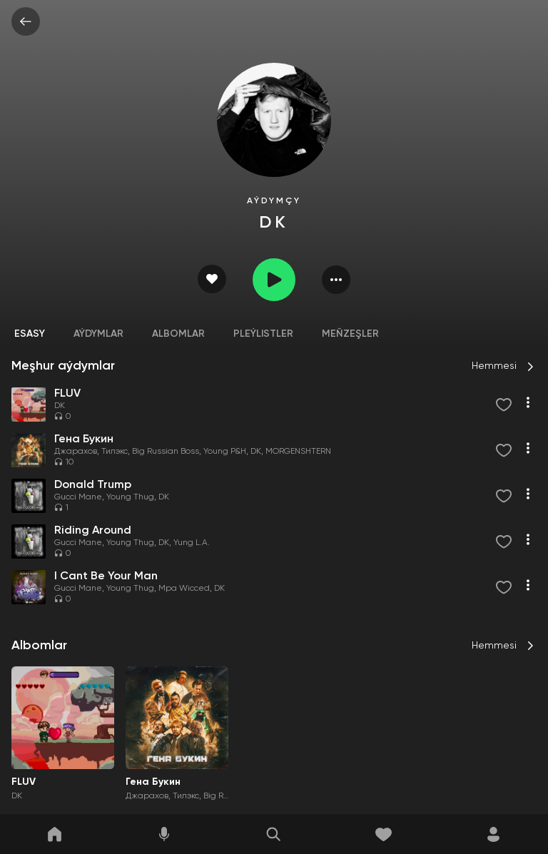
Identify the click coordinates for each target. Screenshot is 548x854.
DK (59, 406)
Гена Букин (153, 782)
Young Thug (130, 497)
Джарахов (75, 451)
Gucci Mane (78, 497)
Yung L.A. (191, 543)
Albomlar (178, 334)
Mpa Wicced (184, 588)
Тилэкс (114, 451)
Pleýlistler (263, 334)
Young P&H (224, 451)
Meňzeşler (350, 334)
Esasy (29, 334)
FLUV (23, 782)
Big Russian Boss (165, 451)
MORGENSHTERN (298, 451)
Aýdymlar (98, 334)
